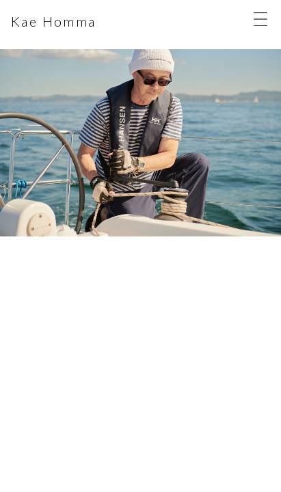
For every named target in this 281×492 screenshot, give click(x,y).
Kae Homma (53, 21)
